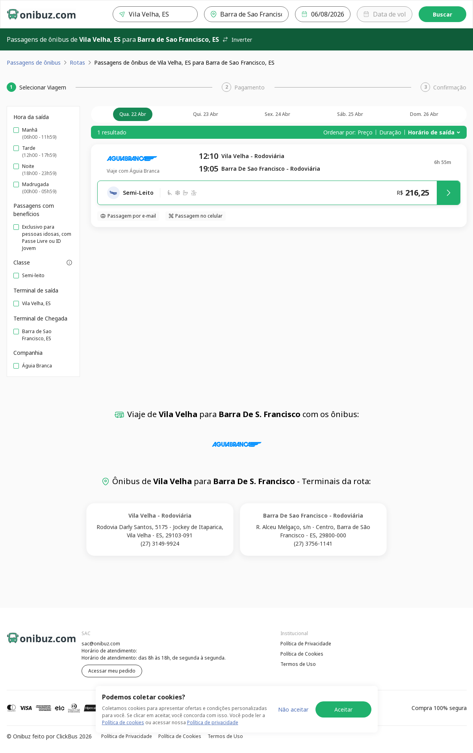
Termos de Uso (298, 664)
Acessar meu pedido (111, 670)
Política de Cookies (301, 653)
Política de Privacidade (305, 643)
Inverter (237, 39)
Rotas (77, 62)
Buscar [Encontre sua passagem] (442, 14)
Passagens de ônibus (34, 62)
